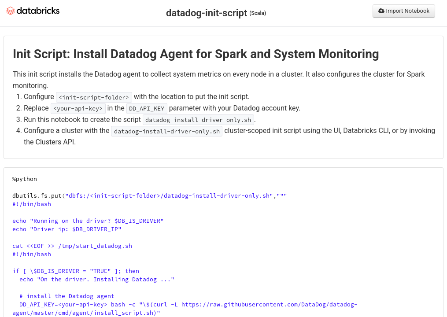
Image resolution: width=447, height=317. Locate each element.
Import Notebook (403, 10)
